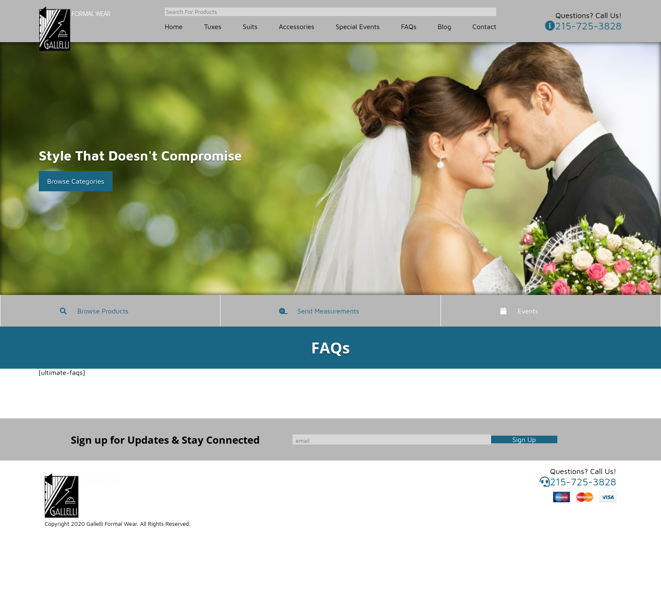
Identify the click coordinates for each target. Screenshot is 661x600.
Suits (250, 26)
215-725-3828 (583, 26)
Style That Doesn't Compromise (140, 155)
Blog (444, 26)
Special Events (357, 26)
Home (174, 26)
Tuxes (212, 26)
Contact (485, 26)
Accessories (296, 26)
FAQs (408, 26)
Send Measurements (329, 311)
